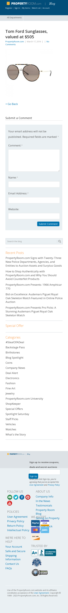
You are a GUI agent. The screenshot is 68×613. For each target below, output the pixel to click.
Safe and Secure (15, 551)
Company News (15, 368)
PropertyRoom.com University (24, 398)
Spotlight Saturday (17, 414)
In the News (43, 501)
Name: (13, 177)
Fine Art (10, 388)
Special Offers (14, 409)
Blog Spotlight (14, 357)
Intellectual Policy (18, 530)
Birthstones (13, 352)
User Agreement (36, 484)
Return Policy (15, 525)
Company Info (44, 496)
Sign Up (33, 476)
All (14, 17)
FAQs (8, 568)
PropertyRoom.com (14, 41)
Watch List (36, 8)
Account (46, 8)
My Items (26, 8)
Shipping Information (12, 557)
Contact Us (12, 564)
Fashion (10, 383)
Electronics (12, 378)
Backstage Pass (15, 347)
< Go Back (11, 104)
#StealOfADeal (15, 342)
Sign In (17, 8)
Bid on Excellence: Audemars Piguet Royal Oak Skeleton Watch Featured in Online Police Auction (34, 298)
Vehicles (11, 424)
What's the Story (16, 434)
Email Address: (18, 193)
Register (8, 8)
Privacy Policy (54, 484)
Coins (9, 362)
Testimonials (44, 505)
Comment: (15, 145)
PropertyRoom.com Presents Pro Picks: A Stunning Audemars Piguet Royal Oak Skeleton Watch (31, 311)
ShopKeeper (13, 404)
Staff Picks (12, 419)
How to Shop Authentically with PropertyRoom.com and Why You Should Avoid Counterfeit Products (31, 275)
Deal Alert (12, 373)
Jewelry (10, 393)
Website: (13, 209)
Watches (11, 429)
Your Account (13, 546)
